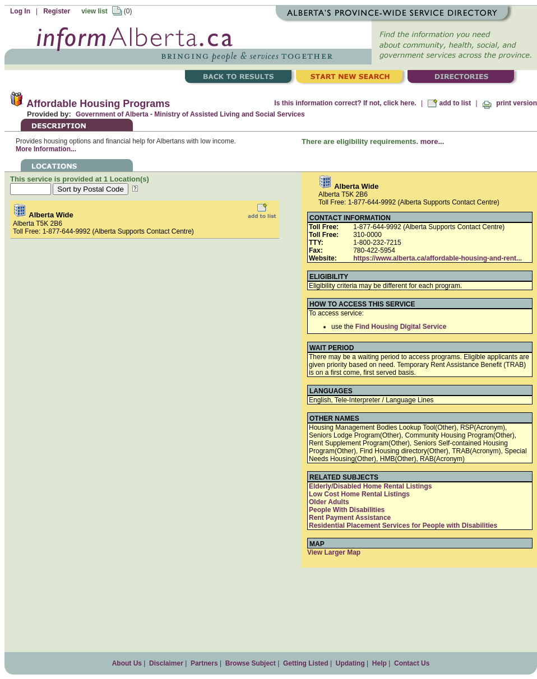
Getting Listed (305, 663)
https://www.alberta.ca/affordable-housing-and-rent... (437, 258)
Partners (204, 663)
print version (509, 103)
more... (432, 141)
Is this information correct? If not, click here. (345, 103)
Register (56, 11)
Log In (20, 11)
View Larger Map (333, 552)
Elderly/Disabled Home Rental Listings (370, 486)
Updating (350, 663)
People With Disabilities (347, 510)
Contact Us (411, 663)
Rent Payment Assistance (350, 518)
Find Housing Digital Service (401, 327)
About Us (127, 663)
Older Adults (329, 502)
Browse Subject (250, 663)
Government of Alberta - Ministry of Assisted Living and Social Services (190, 114)
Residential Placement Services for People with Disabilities (403, 525)
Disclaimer (166, 663)
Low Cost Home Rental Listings (359, 494)
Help (379, 663)
